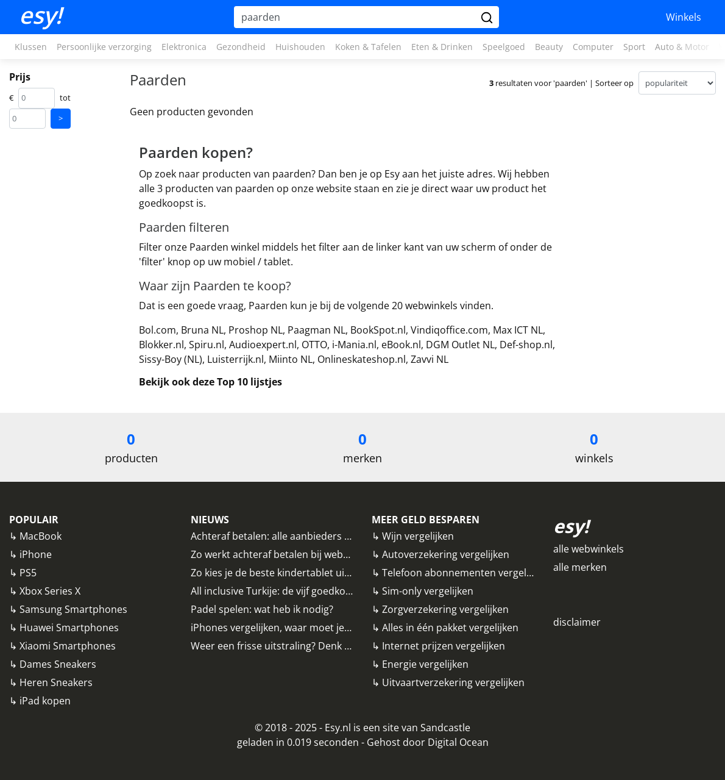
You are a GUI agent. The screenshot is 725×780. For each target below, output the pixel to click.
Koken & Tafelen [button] (368, 46)
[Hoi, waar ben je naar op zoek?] (356, 17)
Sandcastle (445, 727)
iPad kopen (45, 700)
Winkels (683, 17)
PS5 (28, 572)
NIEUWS (210, 519)
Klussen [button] (31, 46)
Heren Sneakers (56, 682)
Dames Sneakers (57, 664)
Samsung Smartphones (73, 609)
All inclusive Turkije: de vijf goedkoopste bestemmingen (317, 591)
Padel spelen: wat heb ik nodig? (262, 609)
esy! (40, 15)
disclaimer (577, 622)
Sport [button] (634, 46)
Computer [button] (593, 46)
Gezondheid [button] (241, 46)
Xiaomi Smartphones (67, 646)
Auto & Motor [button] (682, 46)
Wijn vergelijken (418, 536)
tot (65, 97)
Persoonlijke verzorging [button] (104, 46)
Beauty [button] (549, 46)
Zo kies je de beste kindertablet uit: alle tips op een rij (312, 572)
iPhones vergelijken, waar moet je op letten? (291, 627)
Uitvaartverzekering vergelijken (453, 682)
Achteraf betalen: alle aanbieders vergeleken (292, 536)
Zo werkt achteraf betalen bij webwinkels (284, 554)
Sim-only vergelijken (427, 591)
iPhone (35, 554)
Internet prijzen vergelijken (443, 646)
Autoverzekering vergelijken (445, 554)
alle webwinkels (588, 549)
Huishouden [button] (300, 46)
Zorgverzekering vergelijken (445, 609)
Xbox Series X (49, 591)
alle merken (580, 567)
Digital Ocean (458, 742)
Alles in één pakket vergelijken (450, 627)
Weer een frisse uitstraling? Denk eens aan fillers (302, 646)
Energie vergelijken (425, 664)
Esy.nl (338, 727)
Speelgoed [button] (504, 46)
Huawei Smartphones (69, 627)
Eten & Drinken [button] (442, 46)
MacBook (40, 536)
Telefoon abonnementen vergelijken (465, 572)
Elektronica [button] (184, 46)
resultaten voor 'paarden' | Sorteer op (561, 82)
